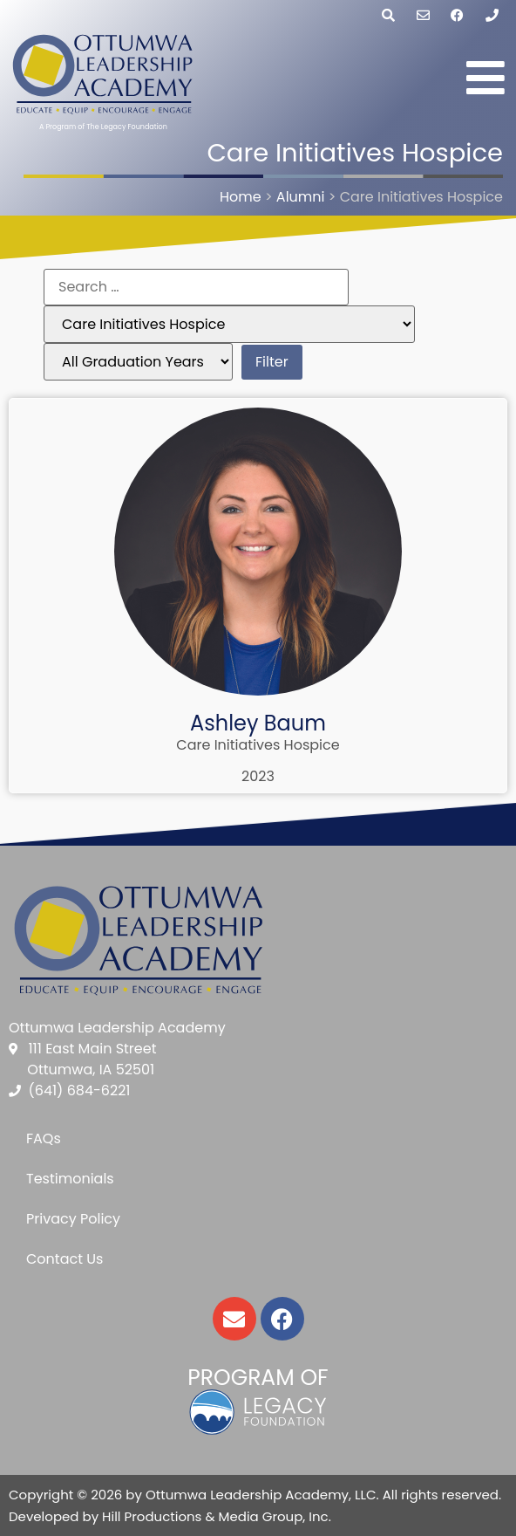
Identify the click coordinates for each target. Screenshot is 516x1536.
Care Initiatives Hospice (257, 745)
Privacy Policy (73, 1219)
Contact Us (64, 1259)
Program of (257, 1377)
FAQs (43, 1138)
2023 (258, 776)
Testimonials (70, 1179)
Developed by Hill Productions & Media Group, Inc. (170, 1516)
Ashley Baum (258, 723)
